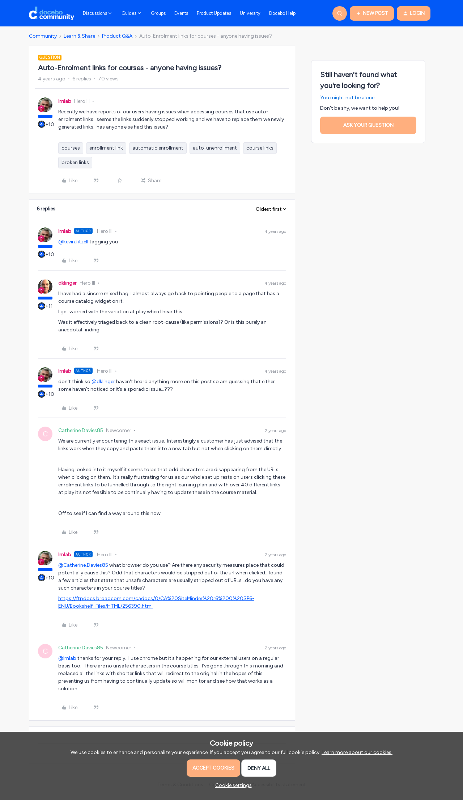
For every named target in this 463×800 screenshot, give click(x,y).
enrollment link (106, 148)
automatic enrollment (157, 148)
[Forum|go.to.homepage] (51, 13)
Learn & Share (79, 36)
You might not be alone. (347, 98)
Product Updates (214, 13)
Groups (158, 13)
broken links (75, 162)
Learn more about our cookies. (357, 752)
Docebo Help (282, 13)
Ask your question (368, 125)
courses (70, 148)
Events (181, 13)
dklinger (67, 283)
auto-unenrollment (215, 148)
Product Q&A (117, 36)
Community (43, 36)
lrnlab (64, 101)
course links (259, 148)
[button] (372, 13)
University (250, 13)
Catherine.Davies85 (80, 430)
